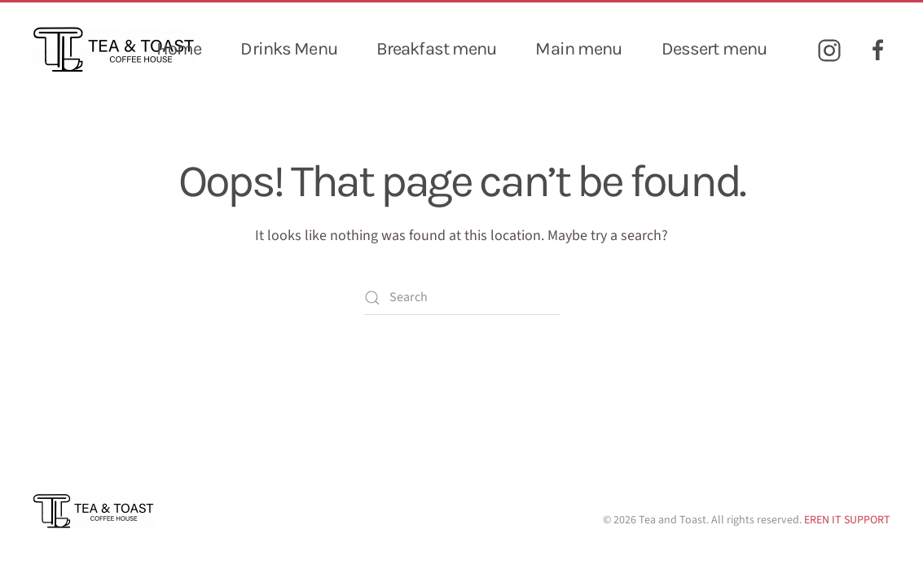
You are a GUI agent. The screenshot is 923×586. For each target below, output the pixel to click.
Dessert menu (714, 48)
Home (178, 48)
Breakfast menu (436, 48)
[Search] (462, 298)
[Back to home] (114, 49)
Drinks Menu (288, 48)
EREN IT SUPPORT (847, 520)
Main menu (578, 48)
